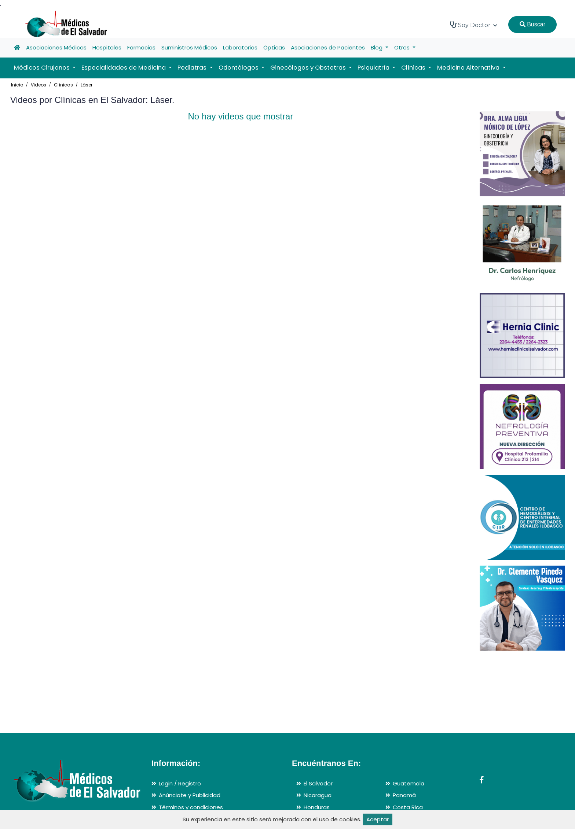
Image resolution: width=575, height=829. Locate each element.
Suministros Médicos (189, 47)
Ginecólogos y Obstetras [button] (308, 67)
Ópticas (274, 47)
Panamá (404, 795)
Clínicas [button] (414, 67)
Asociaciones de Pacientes (328, 47)
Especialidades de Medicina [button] (124, 67)
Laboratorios (240, 47)
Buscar (532, 24)
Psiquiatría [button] (374, 67)
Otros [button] (402, 47)
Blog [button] (377, 47)
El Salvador (318, 783)
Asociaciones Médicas (56, 47)
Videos (38, 85)
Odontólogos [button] (239, 67)
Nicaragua (318, 795)
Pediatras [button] (192, 67)
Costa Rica (408, 807)
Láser (86, 85)
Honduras (317, 807)
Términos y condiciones (191, 807)
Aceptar (377, 819)
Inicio (17, 85)
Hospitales (106, 47)
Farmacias (141, 47)
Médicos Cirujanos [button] (42, 67)
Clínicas (63, 85)
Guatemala (408, 783)
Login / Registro (180, 783)
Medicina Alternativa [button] (469, 67)
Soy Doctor (473, 25)
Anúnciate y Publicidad (189, 795)
